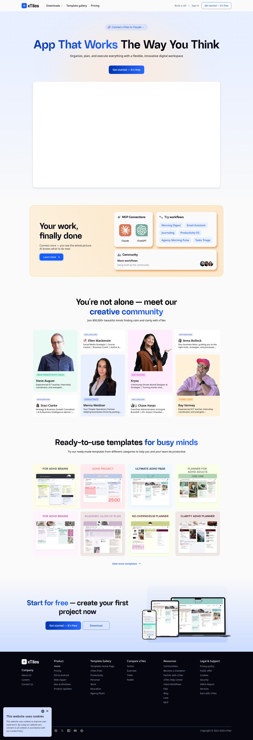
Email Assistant (196, 225)
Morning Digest (171, 225)
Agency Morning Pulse (175, 240)
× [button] (47, 711)
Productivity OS (189, 233)
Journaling (168, 233)
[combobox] (42, 711)
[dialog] (27, 722)
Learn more (51, 257)
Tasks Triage (202, 240)
